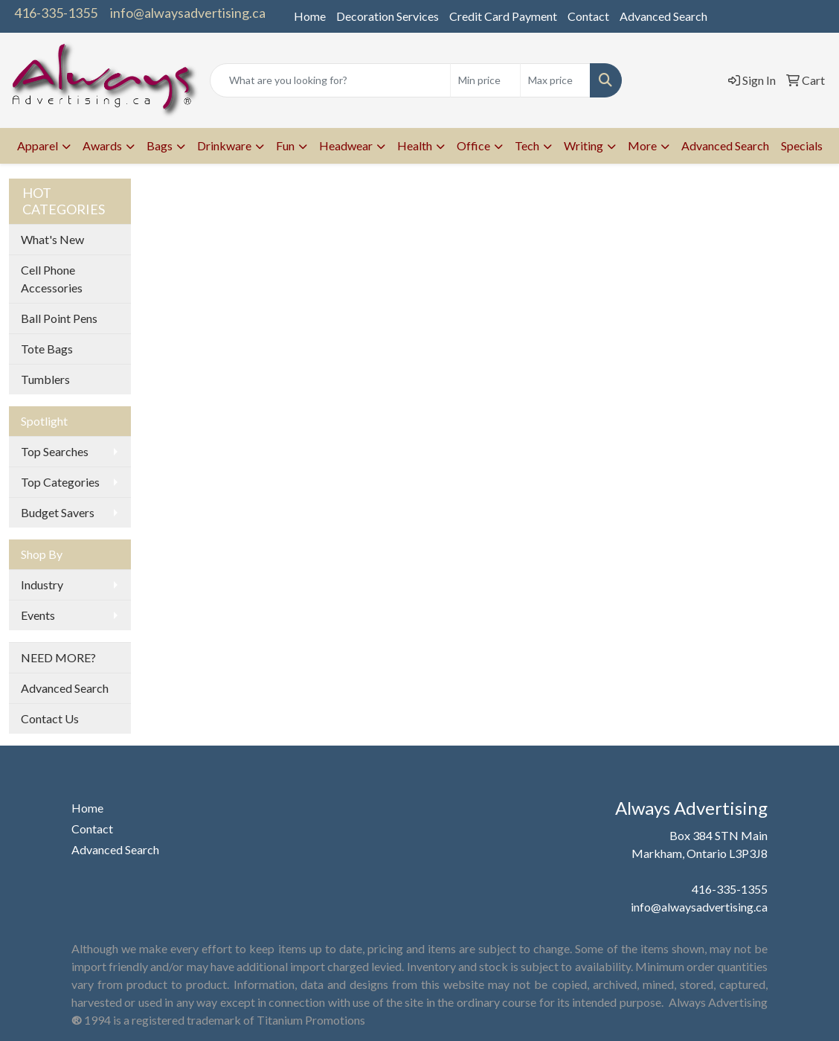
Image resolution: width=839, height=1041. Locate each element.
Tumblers (45, 379)
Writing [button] (583, 145)
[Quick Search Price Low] (485, 80)
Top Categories (60, 482)
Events (38, 615)
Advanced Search (663, 16)
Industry (42, 584)
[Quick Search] (330, 80)
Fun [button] (285, 145)
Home (310, 16)
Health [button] (414, 145)
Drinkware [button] (224, 145)
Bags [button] (160, 145)
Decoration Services (387, 16)
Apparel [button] (37, 145)
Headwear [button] (346, 145)
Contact (588, 16)
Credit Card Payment (503, 16)
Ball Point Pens (59, 318)
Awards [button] (102, 145)
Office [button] (473, 145)
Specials (802, 145)
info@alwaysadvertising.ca (188, 12)
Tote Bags (47, 349)
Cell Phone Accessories (52, 279)
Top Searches (55, 451)
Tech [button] (527, 145)
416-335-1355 (55, 12)
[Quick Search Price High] (555, 80)
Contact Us (50, 718)
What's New (52, 239)
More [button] (642, 145)
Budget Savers (57, 512)
